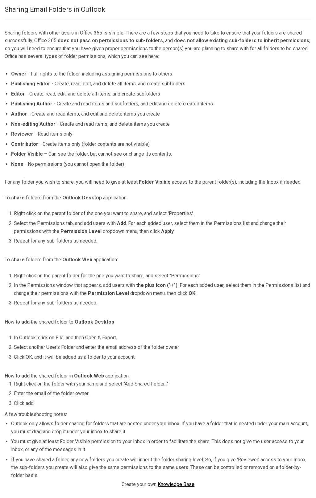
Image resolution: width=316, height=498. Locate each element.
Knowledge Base (176, 484)
